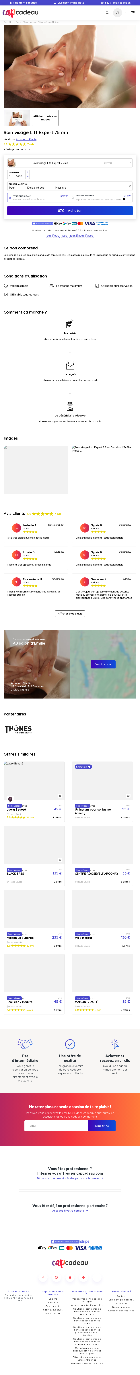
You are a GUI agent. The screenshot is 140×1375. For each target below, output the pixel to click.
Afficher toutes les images (45, 118)
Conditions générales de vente (36, 1365)
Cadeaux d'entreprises (121, 1300)
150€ (72, 235)
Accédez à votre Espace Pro (87, 1294)
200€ (81, 235)
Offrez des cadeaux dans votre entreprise (87, 1348)
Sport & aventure (53, 1299)
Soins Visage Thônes (49, 22)
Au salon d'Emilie (26, 139)
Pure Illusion (83, 1371)
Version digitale (41, 196)
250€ (90, 235)
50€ (49, 235)
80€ (56, 235)
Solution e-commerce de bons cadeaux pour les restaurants (87, 1301)
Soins (18, 22)
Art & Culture (53, 1302)
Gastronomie (53, 1295)
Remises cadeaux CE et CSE (87, 1352)
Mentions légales (111, 1365)
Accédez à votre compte (70, 1196)
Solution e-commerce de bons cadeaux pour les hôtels (87, 1310)
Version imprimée (103, 196)
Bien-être (8, 22)
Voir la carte (103, 664)
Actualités (121, 1292)
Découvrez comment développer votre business (70, 1164)
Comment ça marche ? (121, 1289)
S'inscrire (102, 1112)
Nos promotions (121, 1296)
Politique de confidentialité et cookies (77, 1365)
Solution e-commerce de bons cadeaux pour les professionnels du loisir (87, 1331)
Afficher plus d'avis (70, 613)
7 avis (30, 144)
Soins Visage (30, 22)
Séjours (53, 1288)
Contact (121, 1285)
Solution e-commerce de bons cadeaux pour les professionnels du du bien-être (87, 1320)
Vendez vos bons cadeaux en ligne (87, 1289)
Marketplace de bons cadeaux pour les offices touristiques (87, 1340)
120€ (64, 235)
